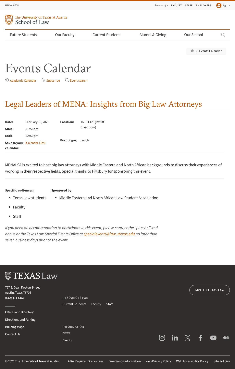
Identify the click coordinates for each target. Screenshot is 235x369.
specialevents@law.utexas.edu (109, 234)
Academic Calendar (20, 80)
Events (67, 340)
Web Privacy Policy (158, 361)
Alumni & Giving (156, 35)
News (66, 333)
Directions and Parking (20, 319)
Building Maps (14, 327)
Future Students (26, 35)
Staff (189, 5)
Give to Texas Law (209, 290)
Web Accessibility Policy (192, 361)
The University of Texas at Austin (37, 361)
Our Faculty (67, 35)
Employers (203, 5)
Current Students (110, 35)
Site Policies (222, 361)
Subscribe (50, 80)
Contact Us (12, 334)
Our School (196, 35)
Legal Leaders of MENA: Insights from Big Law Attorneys (103, 104)
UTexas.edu (12, 5)
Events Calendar (210, 51)
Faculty (176, 5)
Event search (76, 80)
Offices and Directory (19, 312)
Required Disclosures (85, 361)
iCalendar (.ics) (35, 143)
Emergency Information (124, 361)
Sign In (223, 5)
